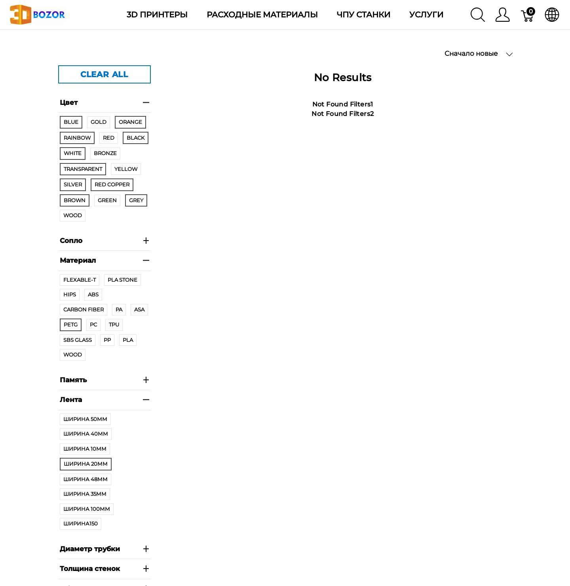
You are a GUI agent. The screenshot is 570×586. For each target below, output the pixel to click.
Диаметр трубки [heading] (104, 549)
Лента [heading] (104, 400)
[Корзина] (528, 15)
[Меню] (502, 15)
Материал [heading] (104, 260)
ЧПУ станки (363, 14)
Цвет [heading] (104, 102)
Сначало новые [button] (479, 53)
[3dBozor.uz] (37, 14)
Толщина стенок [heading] (104, 569)
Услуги (426, 14)
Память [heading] (104, 380)
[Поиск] (478, 15)
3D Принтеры (157, 14)
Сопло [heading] (104, 241)
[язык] (552, 15)
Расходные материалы (262, 14)
